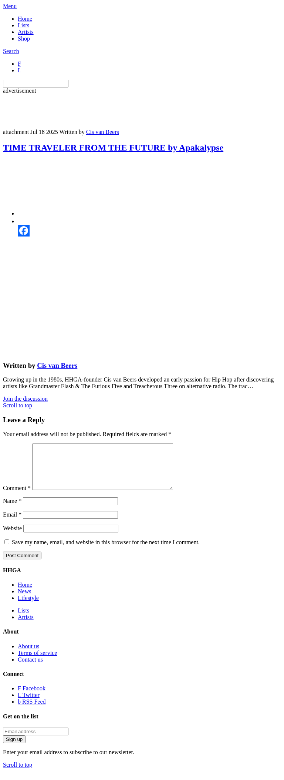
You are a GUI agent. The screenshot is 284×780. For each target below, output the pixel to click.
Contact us (30, 668)
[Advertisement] (137, 110)
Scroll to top (17, 405)
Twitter (29, 704)
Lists (23, 25)
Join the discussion (25, 399)
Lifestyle (28, 607)
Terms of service (37, 662)
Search (11, 51)
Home (25, 18)
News (24, 600)
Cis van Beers (102, 132)
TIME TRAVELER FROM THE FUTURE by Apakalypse (113, 147)
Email (12, 523)
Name (12, 510)
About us (28, 655)
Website (12, 537)
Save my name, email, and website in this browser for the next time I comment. (106, 551)
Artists (26, 32)
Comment (17, 497)
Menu (10, 6)
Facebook (31, 697)
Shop (24, 38)
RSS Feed (32, 710)
